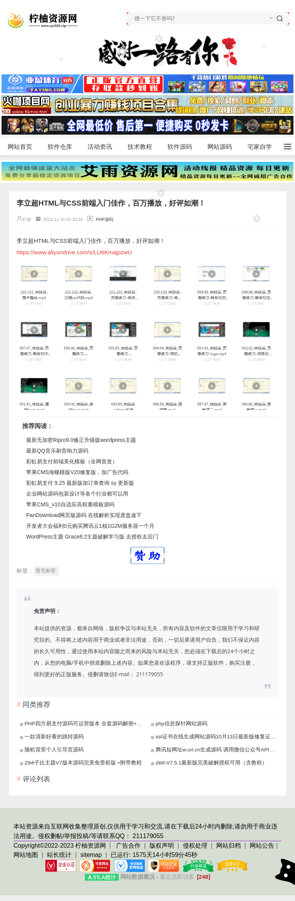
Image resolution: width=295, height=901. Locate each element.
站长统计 (59, 855)
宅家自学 (259, 146)
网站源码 (223, 146)
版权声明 (162, 845)
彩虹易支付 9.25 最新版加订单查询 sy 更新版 (80, 483)
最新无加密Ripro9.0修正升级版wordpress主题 (81, 440)
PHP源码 (104, 219)
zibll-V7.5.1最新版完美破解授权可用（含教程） (211, 763)
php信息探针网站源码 (181, 723)
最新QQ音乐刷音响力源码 (57, 451)
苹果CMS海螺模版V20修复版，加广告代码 (77, 472)
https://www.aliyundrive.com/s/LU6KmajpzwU (74, 252)
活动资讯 (103, 146)
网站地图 (25, 855)
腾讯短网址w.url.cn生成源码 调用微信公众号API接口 (216, 750)
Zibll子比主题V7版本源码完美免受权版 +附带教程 (83, 763)
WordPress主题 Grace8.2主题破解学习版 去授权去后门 (92, 537)
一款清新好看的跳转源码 (54, 737)
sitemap (91, 855)
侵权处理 (196, 845)
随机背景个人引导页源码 (54, 750)
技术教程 (143, 146)
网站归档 (228, 845)
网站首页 (20, 146)
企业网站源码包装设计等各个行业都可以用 (77, 494)
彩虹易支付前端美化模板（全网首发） (72, 461)
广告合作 (129, 845)
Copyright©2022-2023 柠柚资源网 (59, 845)
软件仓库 (63, 146)
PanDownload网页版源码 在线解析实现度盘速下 (84, 515)
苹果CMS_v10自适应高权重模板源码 (70, 504)
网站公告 (262, 845)
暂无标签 (46, 570)
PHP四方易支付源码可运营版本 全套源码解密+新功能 (85, 723)
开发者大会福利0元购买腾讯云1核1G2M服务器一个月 (90, 526)
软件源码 (183, 146)
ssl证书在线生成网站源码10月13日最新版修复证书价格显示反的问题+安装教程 (216, 737)
